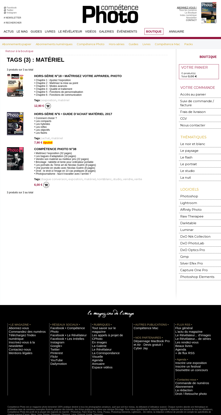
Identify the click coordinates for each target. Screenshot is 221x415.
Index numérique (188, 15)
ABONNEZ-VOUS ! (187, 7)
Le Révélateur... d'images (188, 322)
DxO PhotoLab (189, 233)
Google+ (54, 328)
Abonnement (181, 369)
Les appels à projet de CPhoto (107, 319)
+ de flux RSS (182, 338)
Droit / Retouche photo (186, 375)
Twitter (11, 10)
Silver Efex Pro (189, 252)
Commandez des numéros (22, 319)
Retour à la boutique (20, 51)
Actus (9, 31)
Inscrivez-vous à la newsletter (23, 325)
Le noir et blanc (189, 139)
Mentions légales (17, 331)
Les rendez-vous (183, 328)
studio (101, 177)
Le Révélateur (70, 31)
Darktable (186, 214)
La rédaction (181, 372)
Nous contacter (189, 121)
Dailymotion (56, 344)
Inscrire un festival (184, 350)
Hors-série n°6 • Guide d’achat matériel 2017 (70, 113)
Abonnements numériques (54, 44)
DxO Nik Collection (191, 227)
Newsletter (191, 17)
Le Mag (22, 31)
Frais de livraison (190, 108)
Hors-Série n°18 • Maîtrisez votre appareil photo (75, 75)
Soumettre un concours (187, 353)
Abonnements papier (17, 44)
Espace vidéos (99, 341)
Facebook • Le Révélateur (63, 319)
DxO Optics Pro (190, 239)
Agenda (96, 335)
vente (117, 177)
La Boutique (191, 12)
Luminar (185, 221)
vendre (109, 177)
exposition (47, 99)
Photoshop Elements (193, 265)
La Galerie (97, 325)
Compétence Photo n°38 (54, 147)
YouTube (54, 341)
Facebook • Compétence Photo (66, 316)
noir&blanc (90, 177)
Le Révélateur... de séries (188, 325)
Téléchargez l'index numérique (24, 322)
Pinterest (54, 335)
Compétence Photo (91, 44)
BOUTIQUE (154, 31)
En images (97, 322)
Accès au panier (189, 96)
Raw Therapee (189, 208)
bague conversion (51, 177)
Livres (50, 31)
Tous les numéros (188, 10)
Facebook (12, 7)
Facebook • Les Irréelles (62, 322)
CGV (183, 115)
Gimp (184, 246)
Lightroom (187, 195)
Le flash (184, 152)
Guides (36, 31)
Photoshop (187, 189)
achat (45, 137)
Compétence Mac (168, 44)
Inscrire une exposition (186, 347)
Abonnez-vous (16, 316)
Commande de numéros (187, 366)
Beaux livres (181, 331)
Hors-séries (117, 44)
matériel (58, 99)
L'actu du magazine (185, 319)
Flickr (53, 338)
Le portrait (186, 158)
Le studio (185, 164)
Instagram (12, 12)
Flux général (181, 316)
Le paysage (187, 146)
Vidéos (90, 31)
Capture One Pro (190, 258)
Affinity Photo (189, 202)
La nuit (184, 171)
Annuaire (176, 31)
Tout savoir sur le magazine (105, 316)
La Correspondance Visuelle (106, 331)
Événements (127, 31)
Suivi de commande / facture (197, 102)
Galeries (106, 31)
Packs (188, 44)
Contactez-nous (17, 328)
